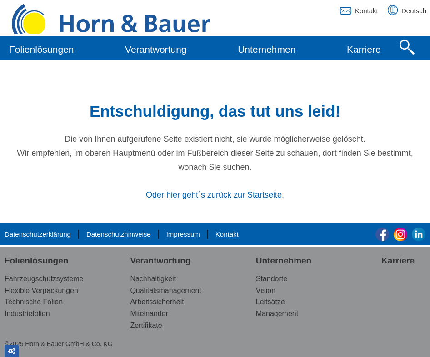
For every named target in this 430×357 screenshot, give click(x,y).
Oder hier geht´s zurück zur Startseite (214, 195)
